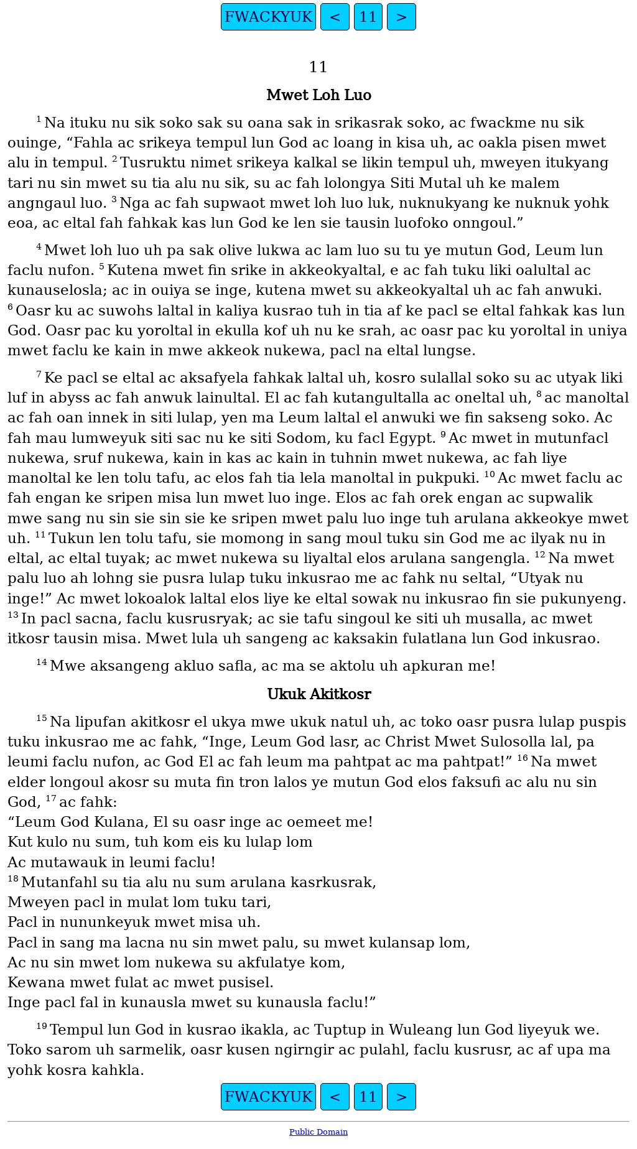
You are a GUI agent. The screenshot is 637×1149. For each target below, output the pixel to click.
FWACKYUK (268, 17)
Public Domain (318, 1132)
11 (368, 17)
